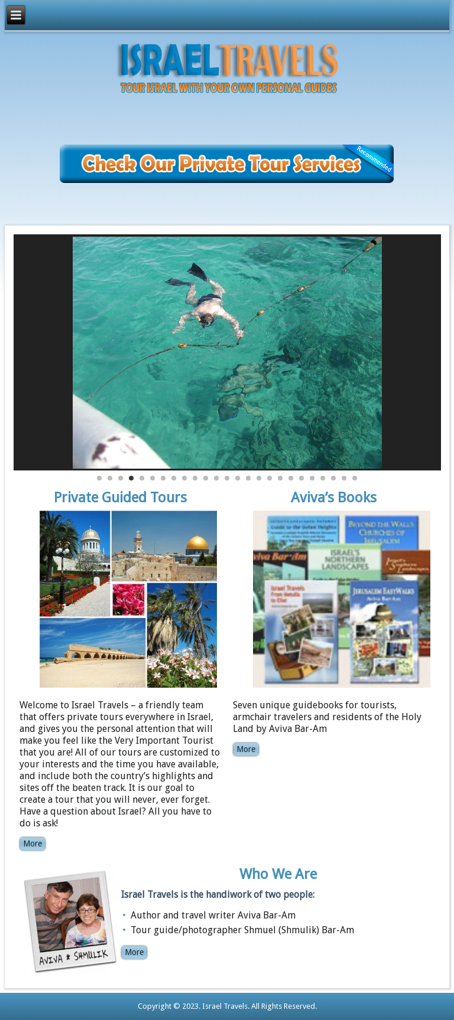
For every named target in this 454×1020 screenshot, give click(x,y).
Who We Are (278, 874)
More (32, 843)
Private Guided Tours (120, 497)
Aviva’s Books (334, 497)
